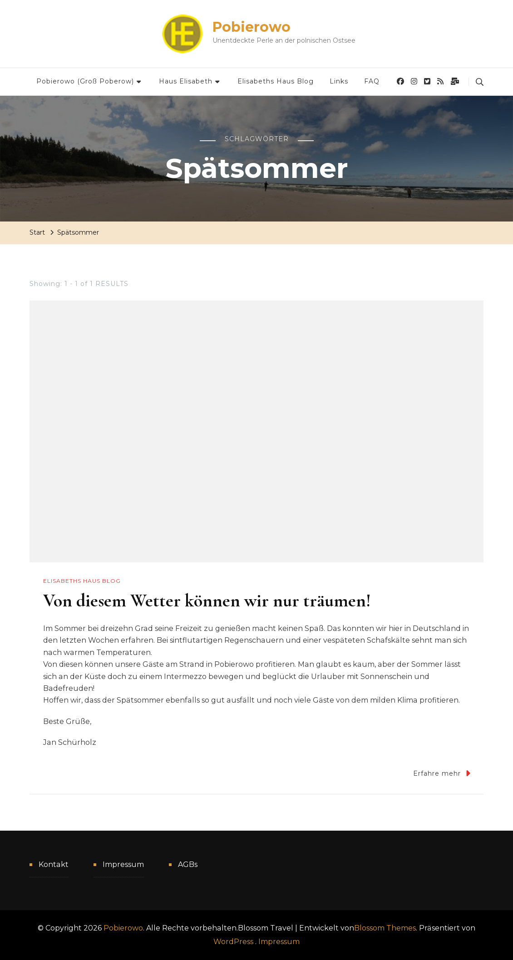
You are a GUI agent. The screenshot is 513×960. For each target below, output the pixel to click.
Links (339, 81)
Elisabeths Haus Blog (275, 81)
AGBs (187, 864)
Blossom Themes (385, 928)
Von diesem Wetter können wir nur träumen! (207, 600)
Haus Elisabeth (185, 81)
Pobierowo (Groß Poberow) (85, 81)
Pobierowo (251, 27)
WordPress (233, 941)
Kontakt (54, 864)
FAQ (372, 81)
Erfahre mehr (441, 773)
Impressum (123, 864)
